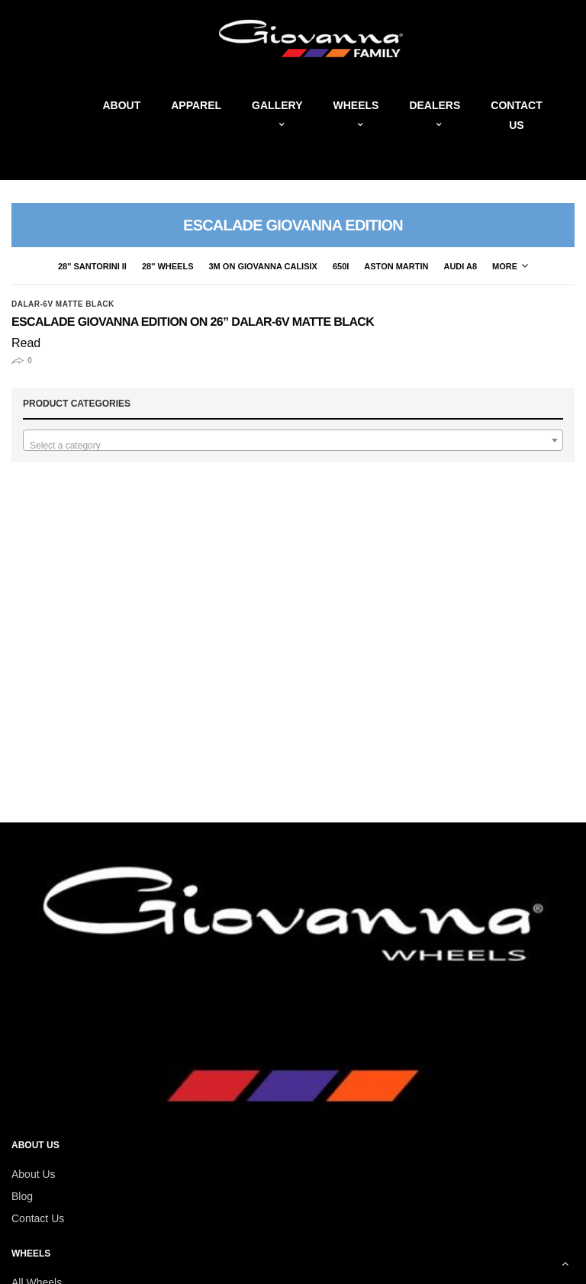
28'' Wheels (168, 266)
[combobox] (293, 440)
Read (25, 342)
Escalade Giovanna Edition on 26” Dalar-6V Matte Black (192, 322)
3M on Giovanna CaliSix (263, 266)
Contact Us (37, 1218)
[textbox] (293, 445)
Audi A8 (460, 266)
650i (341, 266)
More (510, 266)
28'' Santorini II (92, 266)
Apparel (196, 105)
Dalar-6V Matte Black (62, 304)
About (121, 105)
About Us (33, 1174)
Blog (22, 1196)
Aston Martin (396, 266)
